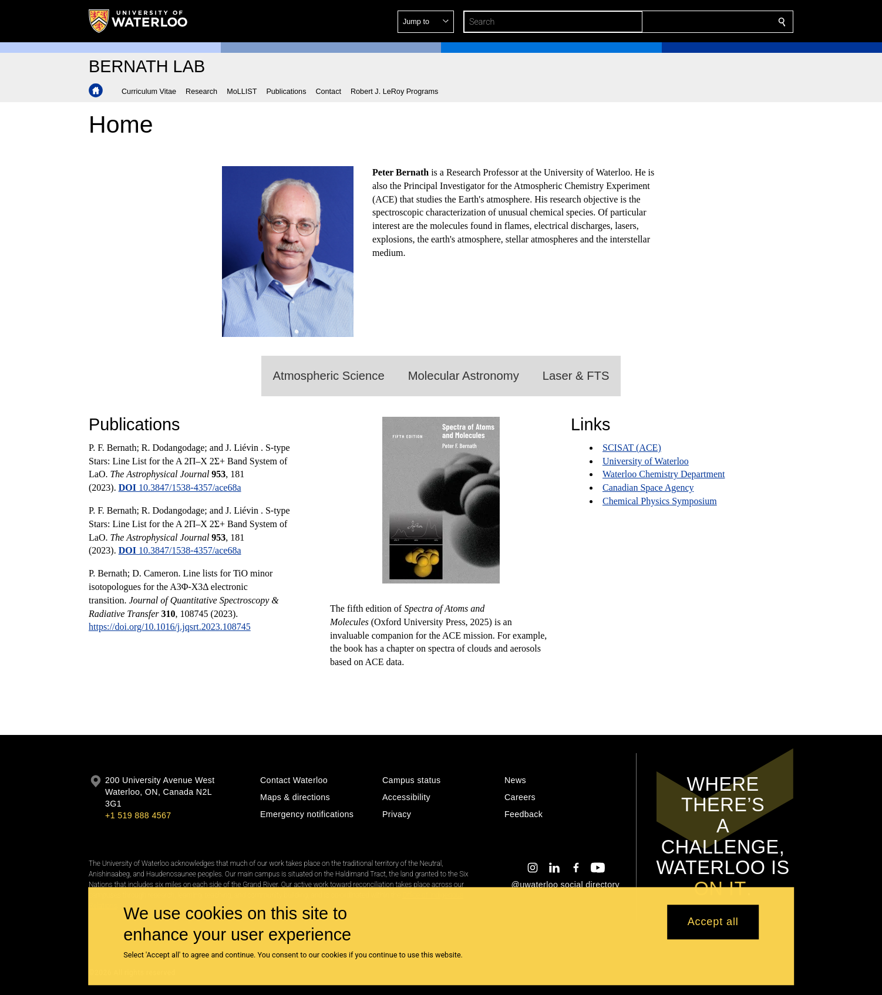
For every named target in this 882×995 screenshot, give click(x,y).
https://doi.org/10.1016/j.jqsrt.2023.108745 (170, 627)
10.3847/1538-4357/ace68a (180, 488)
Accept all (713, 922)
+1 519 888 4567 (138, 815)
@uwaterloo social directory (565, 884)
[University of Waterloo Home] (138, 21)
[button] (697, 21)
